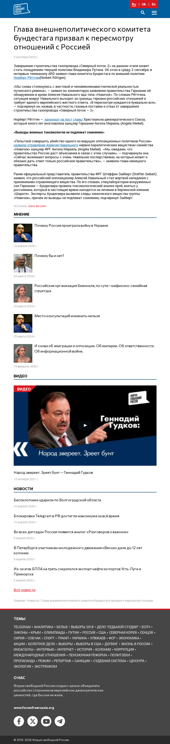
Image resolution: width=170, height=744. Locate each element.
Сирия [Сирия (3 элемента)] (19, 638)
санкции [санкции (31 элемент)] (82, 661)
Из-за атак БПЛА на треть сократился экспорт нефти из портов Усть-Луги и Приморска (77, 571)
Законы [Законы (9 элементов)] (21, 632)
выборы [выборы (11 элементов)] (65, 644)
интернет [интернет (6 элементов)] (65, 649)
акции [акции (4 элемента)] (19, 644)
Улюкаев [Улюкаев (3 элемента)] (97, 638)
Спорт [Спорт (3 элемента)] (49, 638)
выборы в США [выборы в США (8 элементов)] (88, 644)
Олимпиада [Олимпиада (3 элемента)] (54, 632)
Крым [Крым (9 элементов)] (36, 632)
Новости (33, 600)
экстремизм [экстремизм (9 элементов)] (45, 666)
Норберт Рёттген (27, 77)
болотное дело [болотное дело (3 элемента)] (41, 644)
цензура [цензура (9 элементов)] (136, 661)
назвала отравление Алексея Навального (46, 145)
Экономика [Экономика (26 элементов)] (129, 638)
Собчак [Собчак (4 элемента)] (34, 638)
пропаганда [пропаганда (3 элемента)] (24, 661)
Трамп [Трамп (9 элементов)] (63, 638)
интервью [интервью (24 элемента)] (45, 649)
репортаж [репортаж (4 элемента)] (62, 661)
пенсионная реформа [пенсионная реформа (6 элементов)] (88, 655)
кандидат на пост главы (63, 119)
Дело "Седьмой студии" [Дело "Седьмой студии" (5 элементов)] (117, 627)
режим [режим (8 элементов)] (44, 661)
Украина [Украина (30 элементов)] (79, 638)
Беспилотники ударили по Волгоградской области (57, 500)
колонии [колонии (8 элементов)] (103, 649)
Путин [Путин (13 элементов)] (73, 632)
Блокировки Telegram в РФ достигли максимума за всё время (66, 516)
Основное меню (154, 17)
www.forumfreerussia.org (34, 707)
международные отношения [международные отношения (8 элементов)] (39, 655)
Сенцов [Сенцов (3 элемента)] (146, 632)
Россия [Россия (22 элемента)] (88, 632)
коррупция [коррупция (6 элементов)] (124, 649)
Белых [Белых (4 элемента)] (62, 627)
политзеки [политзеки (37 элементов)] (120, 655)
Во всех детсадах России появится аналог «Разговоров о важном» (71, 531)
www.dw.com (37, 206)
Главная (19, 600)
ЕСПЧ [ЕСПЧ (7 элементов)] (146, 627)
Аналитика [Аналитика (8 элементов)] (43, 627)
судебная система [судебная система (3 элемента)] (109, 661)
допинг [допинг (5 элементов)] (111, 644)
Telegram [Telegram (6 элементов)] (22, 627)
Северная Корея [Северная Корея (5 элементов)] (123, 632)
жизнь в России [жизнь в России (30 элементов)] (135, 644)
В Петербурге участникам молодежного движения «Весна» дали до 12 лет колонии (78, 550)
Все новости (24, 589)
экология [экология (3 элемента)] (22, 666)
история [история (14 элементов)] (84, 649)
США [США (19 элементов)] (102, 632)
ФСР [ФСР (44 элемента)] (112, 638)
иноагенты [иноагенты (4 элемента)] (23, 649)
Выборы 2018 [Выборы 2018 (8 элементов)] (82, 627)
